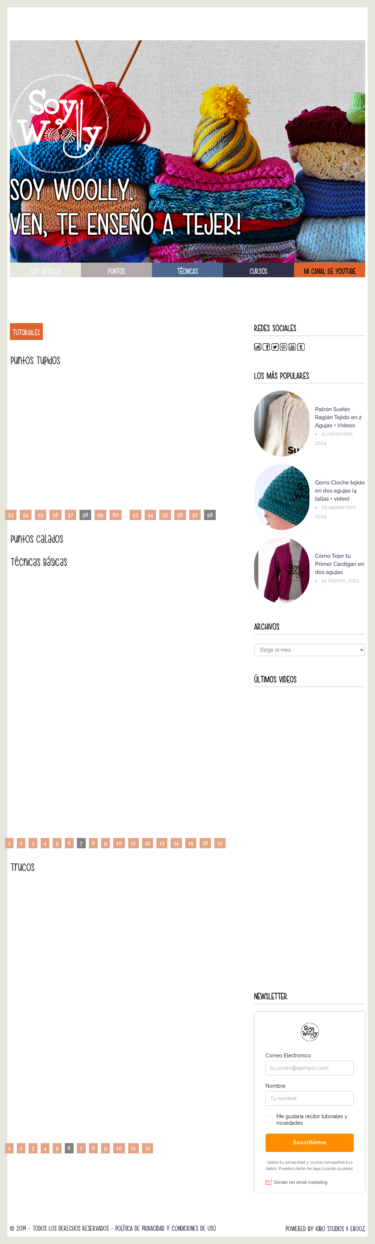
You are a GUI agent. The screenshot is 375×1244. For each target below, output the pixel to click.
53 (11, 515)
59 (100, 515)
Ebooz (357, 1229)
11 (133, 843)
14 (176, 843)
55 (40, 515)
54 (26, 515)
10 (119, 843)
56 (55, 515)
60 (115, 515)
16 (205, 843)
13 (161, 843)
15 (190, 843)
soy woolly (45, 271)
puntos (116, 271)
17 (219, 843)
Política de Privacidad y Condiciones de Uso (165, 1228)
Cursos (258, 271)
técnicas (187, 271)
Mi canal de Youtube (330, 271)
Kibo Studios (330, 1229)
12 (147, 843)
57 (70, 515)
